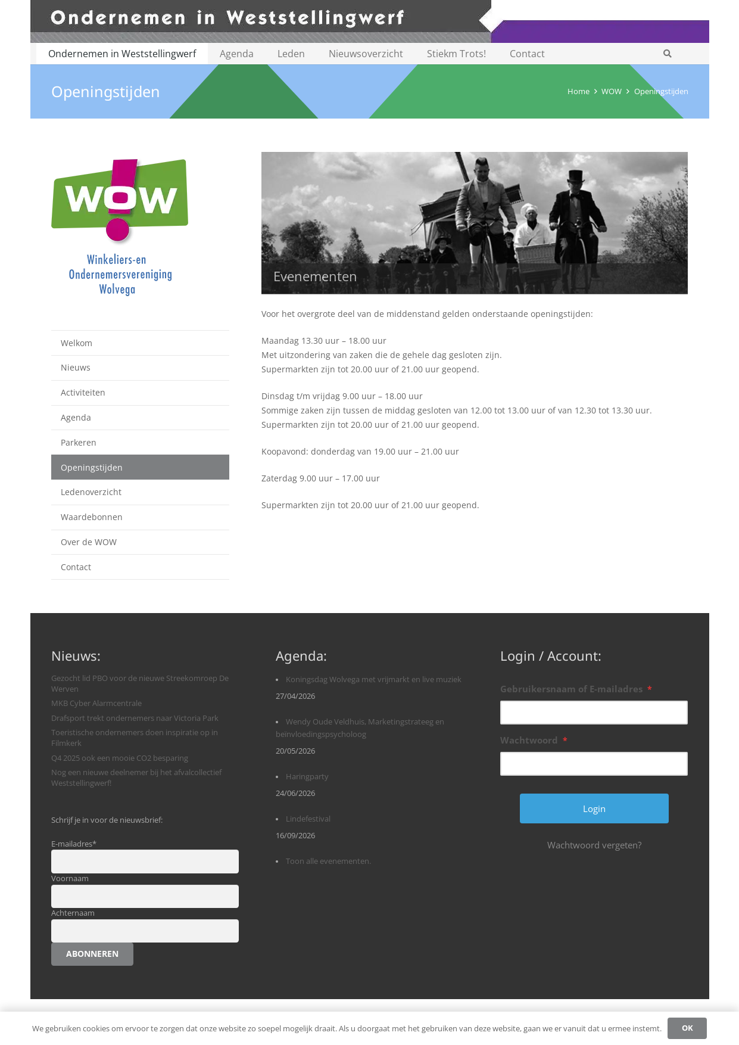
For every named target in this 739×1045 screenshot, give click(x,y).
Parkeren (78, 442)
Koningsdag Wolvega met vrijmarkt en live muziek (374, 679)
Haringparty (307, 777)
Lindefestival (308, 819)
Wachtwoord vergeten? (594, 845)
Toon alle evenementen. (328, 861)
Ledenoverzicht (91, 491)
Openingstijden (92, 467)
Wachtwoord (533, 740)
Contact (76, 567)
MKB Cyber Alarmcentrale (96, 703)
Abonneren (92, 953)
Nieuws (76, 367)
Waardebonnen (92, 516)
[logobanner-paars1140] (369, 21)
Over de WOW (89, 542)
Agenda (76, 417)
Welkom (76, 343)
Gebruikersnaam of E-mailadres (576, 689)
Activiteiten (83, 392)
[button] (668, 54)
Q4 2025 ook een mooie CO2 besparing (119, 758)
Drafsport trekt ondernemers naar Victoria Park (135, 718)
